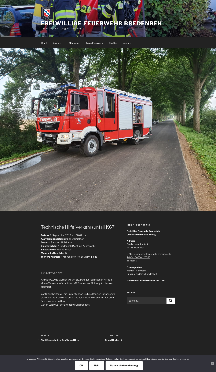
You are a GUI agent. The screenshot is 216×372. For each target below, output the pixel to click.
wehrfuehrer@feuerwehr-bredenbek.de (152, 254)
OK (81, 365)
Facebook (132, 260)
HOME (43, 43)
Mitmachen (74, 43)
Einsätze (113, 43)
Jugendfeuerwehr (94, 43)
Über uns (58, 43)
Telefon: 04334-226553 (138, 257)
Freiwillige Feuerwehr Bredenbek (101, 23)
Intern (127, 43)
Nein (96, 365)
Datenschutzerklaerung (124, 365)
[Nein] (212, 363)
